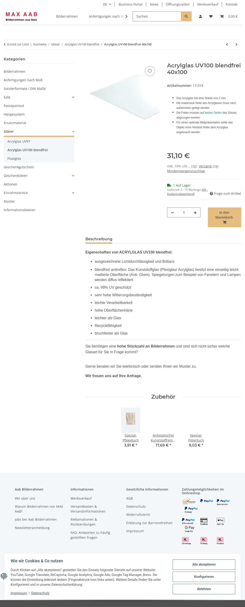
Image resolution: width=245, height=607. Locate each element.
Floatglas (14, 158)
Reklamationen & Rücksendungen (84, 521)
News (154, 4)
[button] (200, 16)
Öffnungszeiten (178, 4)
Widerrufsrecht (138, 514)
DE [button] (105, 4)
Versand (206, 166)
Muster (9, 201)
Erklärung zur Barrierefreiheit (149, 523)
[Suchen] (157, 16)
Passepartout (14, 105)
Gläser (9, 131)
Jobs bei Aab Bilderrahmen (36, 519)
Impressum (19, 593)
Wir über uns (25, 498)
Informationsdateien (19, 210)
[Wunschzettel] (211, 16)
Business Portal (130, 4)
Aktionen (10, 184)
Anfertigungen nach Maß (23, 80)
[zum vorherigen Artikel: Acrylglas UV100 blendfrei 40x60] (227, 44)
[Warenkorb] (228, 16)
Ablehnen (203, 589)
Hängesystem (14, 114)
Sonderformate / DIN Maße (25, 88)
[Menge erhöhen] (195, 212)
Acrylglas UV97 (18, 141)
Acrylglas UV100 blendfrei (27, 150)
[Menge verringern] (172, 212)
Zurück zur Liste (18, 44)
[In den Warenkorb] (89, 59)
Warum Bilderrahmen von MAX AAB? (39, 508)
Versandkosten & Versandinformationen (88, 508)
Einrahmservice (16, 193)
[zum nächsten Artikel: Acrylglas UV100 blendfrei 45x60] (236, 44)
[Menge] (183, 212)
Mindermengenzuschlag (186, 171)
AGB (129, 498)
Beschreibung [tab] (98, 239)
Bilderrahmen (14, 71)
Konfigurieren (203, 577)
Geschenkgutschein (19, 167)
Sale (7, 97)
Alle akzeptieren (203, 564)
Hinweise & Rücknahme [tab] (142, 239)
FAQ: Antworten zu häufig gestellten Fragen (90, 535)
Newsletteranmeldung (32, 528)
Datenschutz (41, 593)
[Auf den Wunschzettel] (150, 71)
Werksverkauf (207, 4)
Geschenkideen (16, 175)
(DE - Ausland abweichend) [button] (187, 192)
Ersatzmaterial (15, 123)
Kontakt (232, 4)
